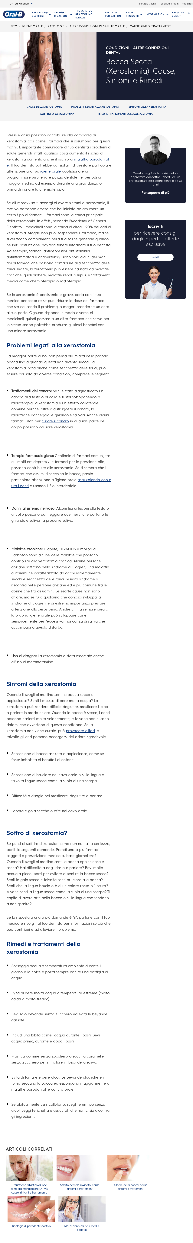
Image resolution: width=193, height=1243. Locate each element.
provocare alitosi (80, 730)
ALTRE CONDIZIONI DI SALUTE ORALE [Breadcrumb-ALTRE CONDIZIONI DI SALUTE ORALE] (97, 26)
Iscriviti (155, 257)
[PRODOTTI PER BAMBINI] (114, 14)
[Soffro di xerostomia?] (57, 114)
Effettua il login (169, 3)
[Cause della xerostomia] (44, 107)
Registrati (187, 3)
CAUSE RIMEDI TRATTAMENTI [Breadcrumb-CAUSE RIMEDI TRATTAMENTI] (151, 26)
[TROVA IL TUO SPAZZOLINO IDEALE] (88, 14)
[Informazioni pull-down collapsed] (157, 14)
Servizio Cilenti (147, 3)
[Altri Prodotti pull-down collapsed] (134, 14)
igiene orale (50, 171)
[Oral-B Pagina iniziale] (14, 14)
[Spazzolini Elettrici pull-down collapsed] (41, 14)
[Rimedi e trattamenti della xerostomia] (125, 114)
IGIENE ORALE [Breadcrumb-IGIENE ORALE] (32, 26)
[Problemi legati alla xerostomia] (95, 107)
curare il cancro (55, 421)
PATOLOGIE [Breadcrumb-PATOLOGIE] (56, 26)
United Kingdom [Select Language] (21, 3)
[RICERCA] (189, 14)
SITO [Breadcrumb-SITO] (14, 26)
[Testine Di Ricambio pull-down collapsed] (63, 14)
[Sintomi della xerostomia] (147, 107)
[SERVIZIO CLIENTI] (178, 14)
